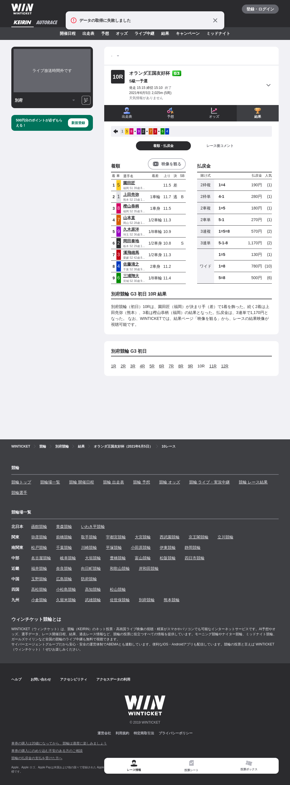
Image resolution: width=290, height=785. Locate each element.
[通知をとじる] (215, 20)
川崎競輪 (89, 547)
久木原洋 (131, 229)
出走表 (88, 33)
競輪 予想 (141, 482)
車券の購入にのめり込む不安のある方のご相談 (47, 751)
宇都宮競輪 (116, 537)
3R (132, 366)
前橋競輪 (64, 537)
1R (113, 366)
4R (142, 366)
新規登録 (78, 123)
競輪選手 (19, 492)
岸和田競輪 (149, 568)
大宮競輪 (143, 537)
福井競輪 (39, 568)
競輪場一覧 (50, 482)
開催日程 (68, 33)
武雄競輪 (93, 600)
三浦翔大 (131, 275)
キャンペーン (188, 33)
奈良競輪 (64, 568)
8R (180, 366)
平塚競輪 (114, 547)
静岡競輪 (193, 547)
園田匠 (129, 183)
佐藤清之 (131, 264)
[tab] (191, 766)
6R (161, 366)
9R (190, 366)
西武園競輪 (170, 537)
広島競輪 (64, 579)
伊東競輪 (168, 547)
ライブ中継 (144, 33)
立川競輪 (225, 537)
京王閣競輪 (198, 537)
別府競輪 (147, 600)
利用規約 (122, 733)
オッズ (122, 33)
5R (152, 366)
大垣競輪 (93, 558)
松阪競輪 (168, 558)
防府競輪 (89, 579)
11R (213, 366)
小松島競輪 (66, 589)
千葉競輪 (64, 547)
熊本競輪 (172, 600)
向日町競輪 (91, 568)
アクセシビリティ (73, 679)
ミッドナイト (218, 33)
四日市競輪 (194, 558)
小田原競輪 (141, 547)
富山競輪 (143, 558)
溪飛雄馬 (131, 252)
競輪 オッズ (169, 482)
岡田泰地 (131, 241)
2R (123, 366)
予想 (105, 33)
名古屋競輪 (41, 558)
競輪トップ (21, 482)
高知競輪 (93, 589)
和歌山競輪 (120, 568)
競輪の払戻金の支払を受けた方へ (36, 758)
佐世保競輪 (120, 600)
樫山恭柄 (131, 206)
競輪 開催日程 (81, 482)
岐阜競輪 (68, 558)
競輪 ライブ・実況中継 (209, 482)
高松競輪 (39, 589)
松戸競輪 (39, 547)
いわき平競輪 (93, 526)
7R (171, 366)
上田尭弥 (131, 194)
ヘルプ (16, 679)
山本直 (129, 217)
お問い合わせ (41, 679)
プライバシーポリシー (176, 733)
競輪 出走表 (113, 482)
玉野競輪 (39, 579)
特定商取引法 (144, 733)
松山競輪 (118, 589)
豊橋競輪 (118, 558)
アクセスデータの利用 (113, 679)
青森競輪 (64, 526)
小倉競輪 (39, 600)
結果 (165, 33)
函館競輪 (39, 526)
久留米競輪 (66, 600)
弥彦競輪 (39, 537)
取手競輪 (89, 537)
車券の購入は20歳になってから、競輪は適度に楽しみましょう (59, 743)
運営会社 (104, 733)
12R (225, 366)
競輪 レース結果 (253, 482)
